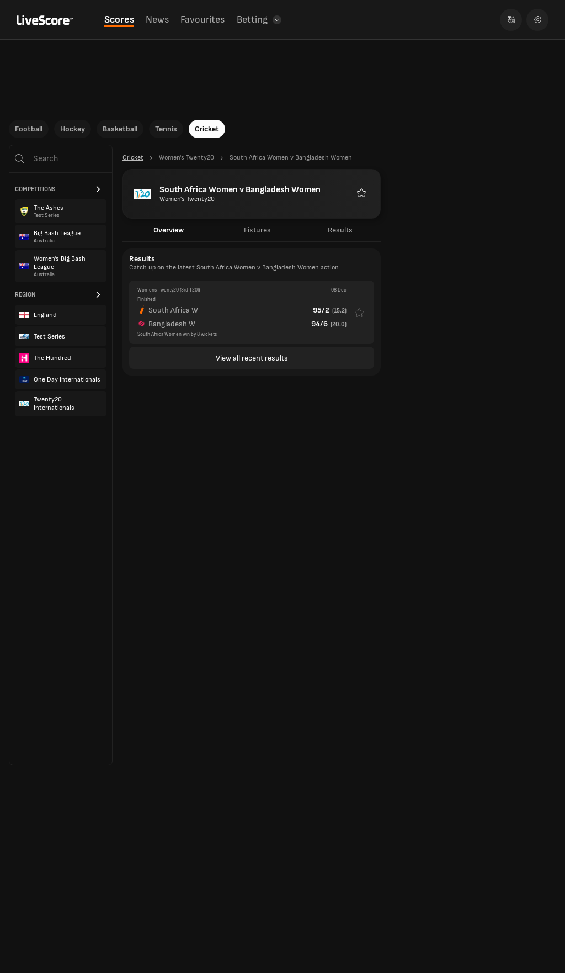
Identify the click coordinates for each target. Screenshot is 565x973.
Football (28, 129)
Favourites (202, 19)
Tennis (166, 129)
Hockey (72, 129)
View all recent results (252, 358)
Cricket (207, 129)
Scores (119, 19)
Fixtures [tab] (257, 230)
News (157, 19)
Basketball (120, 129)
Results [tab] (340, 230)
